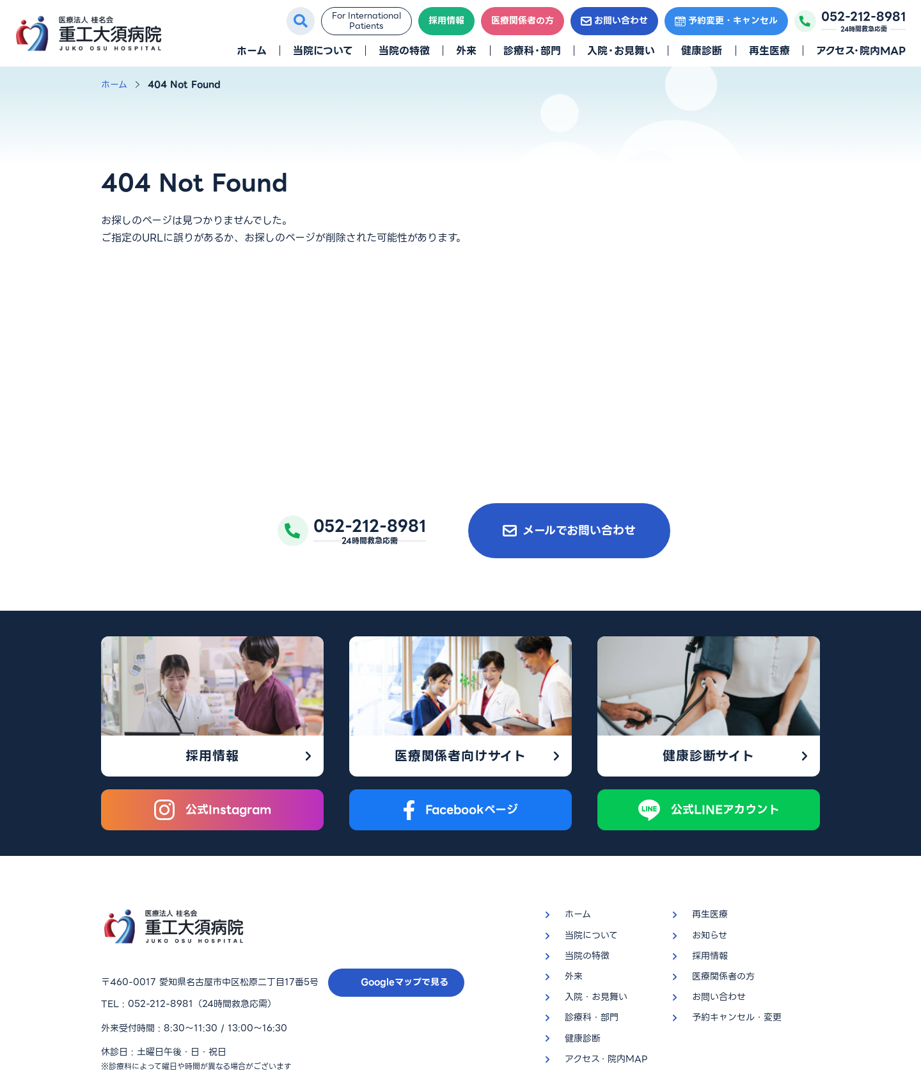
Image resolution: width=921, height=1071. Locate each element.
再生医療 (769, 51)
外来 (466, 51)
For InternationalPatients (366, 21)
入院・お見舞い (621, 51)
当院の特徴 (404, 51)
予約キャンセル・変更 (737, 918)
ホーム (252, 51)
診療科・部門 (532, 51)
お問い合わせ (614, 20)
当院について (322, 51)
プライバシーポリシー (145, 992)
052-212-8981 (160, 904)
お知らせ (709, 835)
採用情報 (446, 20)
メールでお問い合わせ (569, 530)
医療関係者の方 (522, 20)
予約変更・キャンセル (726, 20)
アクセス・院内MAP (861, 51)
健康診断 (701, 51)
